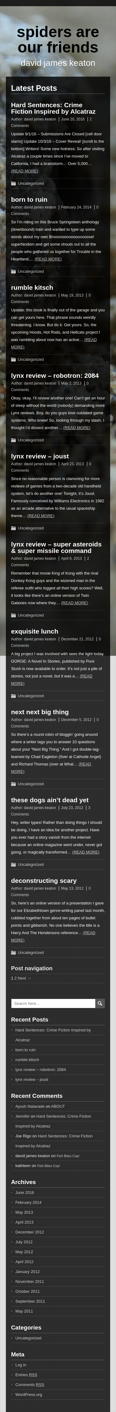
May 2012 (24, 1252)
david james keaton (40, 119)
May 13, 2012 (72, 888)
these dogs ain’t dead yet (50, 799)
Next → (24, 978)
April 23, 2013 (72, 464)
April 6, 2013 (71, 558)
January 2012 (27, 1271)
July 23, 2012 (72, 808)
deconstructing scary (44, 880)
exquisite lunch (34, 631)
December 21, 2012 (77, 639)
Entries (26, 1374)
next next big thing (40, 711)
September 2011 (30, 1301)
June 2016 (24, 1192)
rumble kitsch (32, 287)
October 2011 (27, 1291)
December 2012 (29, 1232)
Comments (29, 1384)
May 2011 (24, 1311)
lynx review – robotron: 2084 (55, 375)
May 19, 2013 (72, 295)
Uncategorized (31, 183)
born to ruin (29, 199)
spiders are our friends (58, 39)
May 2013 (24, 1212)
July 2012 (24, 1242)
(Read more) (24, 171)
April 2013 (24, 1222)
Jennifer (22, 1116)
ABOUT (58, 1106)
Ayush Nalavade (30, 1106)
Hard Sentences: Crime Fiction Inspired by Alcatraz (53, 108)
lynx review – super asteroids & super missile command (56, 547)
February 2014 (28, 1202)
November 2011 (29, 1281)
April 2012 (24, 1261)
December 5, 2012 (76, 720)
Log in (20, 1365)
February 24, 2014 (76, 207)
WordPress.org (28, 1394)
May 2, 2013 (71, 383)
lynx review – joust (40, 456)
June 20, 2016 (72, 119)
